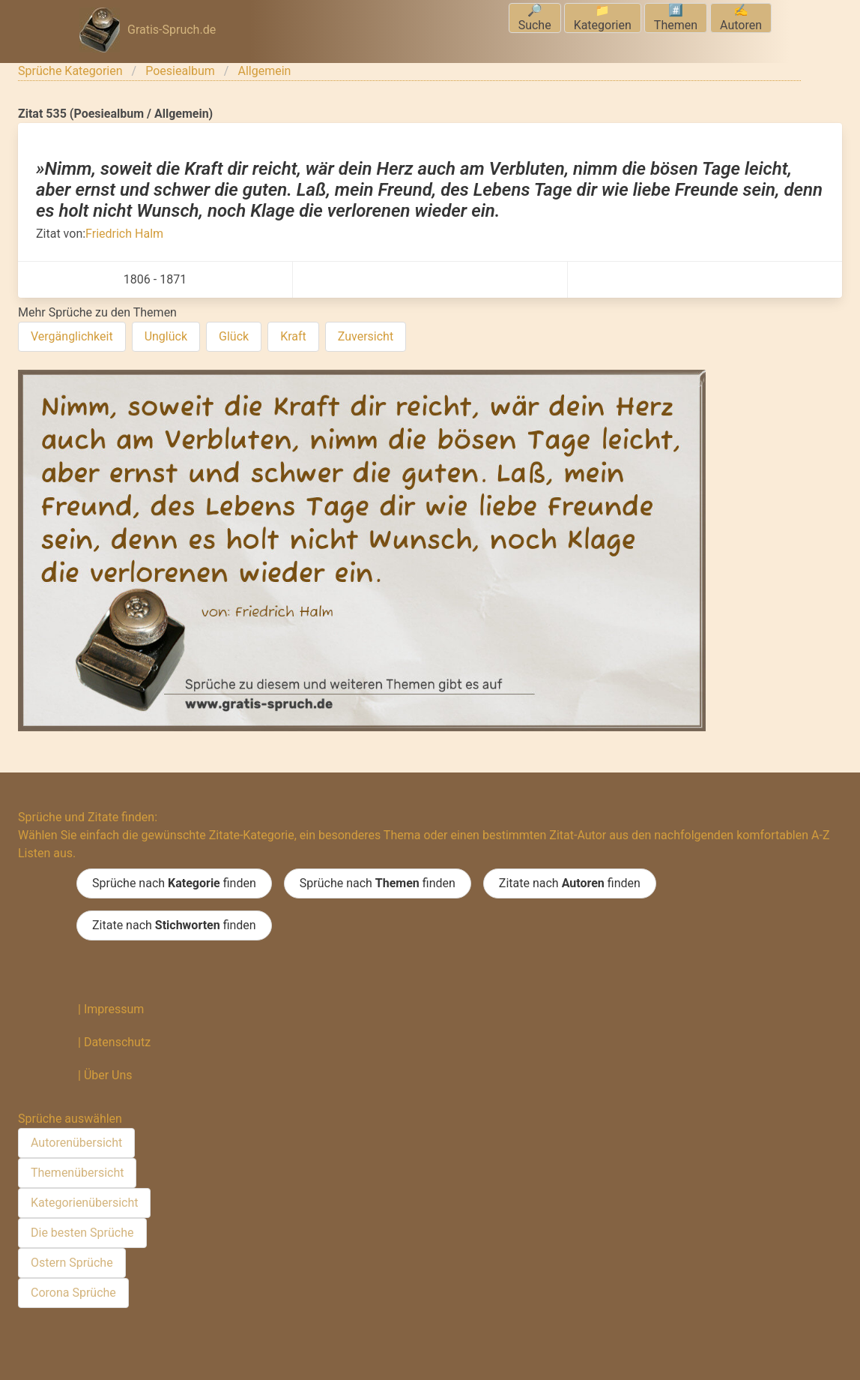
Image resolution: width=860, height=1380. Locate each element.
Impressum (114, 1009)
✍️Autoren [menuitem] (741, 17)
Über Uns (108, 1075)
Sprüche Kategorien (70, 71)
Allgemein (264, 71)
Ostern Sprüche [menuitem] (72, 1263)
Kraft (293, 336)
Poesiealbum (180, 71)
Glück (234, 336)
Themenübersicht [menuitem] (77, 1173)
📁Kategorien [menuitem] (603, 17)
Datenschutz (117, 1042)
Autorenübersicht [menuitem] (76, 1143)
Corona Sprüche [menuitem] (73, 1293)
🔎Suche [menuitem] (534, 17)
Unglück (166, 336)
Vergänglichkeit (72, 336)
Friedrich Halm (124, 233)
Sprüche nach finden (174, 883)
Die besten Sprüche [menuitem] (82, 1233)
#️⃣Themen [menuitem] (675, 17)
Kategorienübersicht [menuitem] (84, 1203)
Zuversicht (365, 336)
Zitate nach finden (570, 883)
